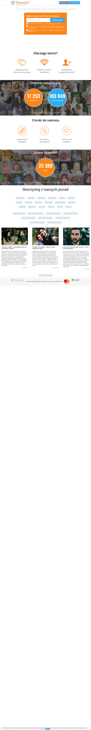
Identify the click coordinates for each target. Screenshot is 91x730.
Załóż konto (57, 20)
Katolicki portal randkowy (19, 213)
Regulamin (31, 281)
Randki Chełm (68, 207)
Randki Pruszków (52, 198)
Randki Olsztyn (28, 202)
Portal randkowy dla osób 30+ (71, 213)
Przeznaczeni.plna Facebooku (76, 280)
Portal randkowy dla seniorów (54, 222)
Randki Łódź (62, 198)
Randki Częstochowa (60, 202)
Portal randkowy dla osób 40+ (28, 218)
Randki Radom (38, 202)
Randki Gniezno (48, 202)
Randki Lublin (22, 207)
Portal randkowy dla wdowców (37, 222)
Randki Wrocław (41, 198)
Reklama (49, 281)
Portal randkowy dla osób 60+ (63, 218)
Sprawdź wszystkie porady (45, 275)
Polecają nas (38, 281)
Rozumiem (48, 729)
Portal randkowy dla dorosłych (53, 213)
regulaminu (51, 23)
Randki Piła (59, 207)
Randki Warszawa (20, 198)
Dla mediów (44, 281)
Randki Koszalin (32, 207)
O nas (27, 281)
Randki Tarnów (71, 198)
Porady (53, 281)
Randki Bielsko (71, 202)
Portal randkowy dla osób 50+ (45, 218)
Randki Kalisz (19, 202)
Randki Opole (42, 207)
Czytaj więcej (25, 267)
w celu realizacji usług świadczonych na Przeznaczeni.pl (46, 28)
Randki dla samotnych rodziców (35, 213)
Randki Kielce (51, 207)
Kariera (57, 281)
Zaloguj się (64, 3)
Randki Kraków (31, 198)
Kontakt (61, 281)
